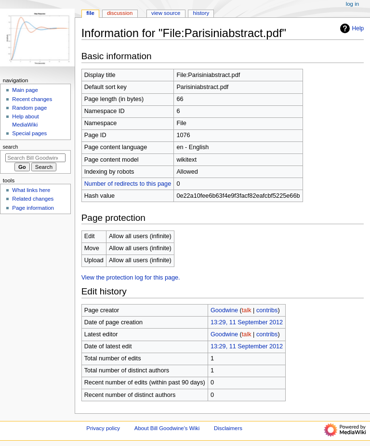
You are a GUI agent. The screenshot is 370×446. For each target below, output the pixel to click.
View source (165, 13)
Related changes (32, 199)
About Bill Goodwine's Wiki (167, 428)
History (201, 13)
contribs (267, 310)
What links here (31, 190)
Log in (352, 4)
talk (246, 310)
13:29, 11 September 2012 (247, 322)
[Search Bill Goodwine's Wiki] (35, 157)
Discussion (119, 13)
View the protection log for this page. (130, 277)
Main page (25, 90)
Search (10, 147)
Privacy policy (103, 428)
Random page (29, 108)
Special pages (29, 133)
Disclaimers (228, 428)
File (90, 13)
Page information (33, 208)
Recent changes (32, 99)
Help (351, 28)
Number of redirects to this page (128, 183)
